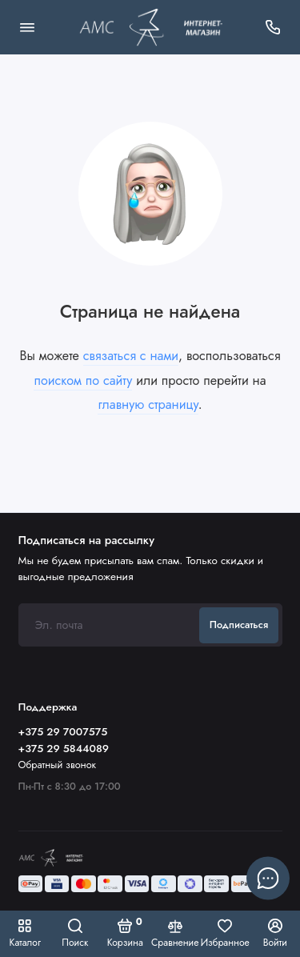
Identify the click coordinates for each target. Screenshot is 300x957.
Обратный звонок (57, 765)
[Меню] (27, 27)
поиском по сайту (83, 380)
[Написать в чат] (268, 877)
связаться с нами (130, 355)
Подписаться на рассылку (86, 540)
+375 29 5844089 (64, 748)
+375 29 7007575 (63, 731)
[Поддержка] (273, 27)
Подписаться (239, 625)
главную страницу (148, 404)
